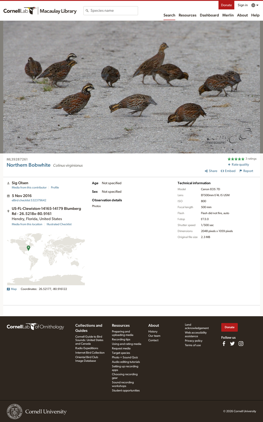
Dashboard (209, 15)
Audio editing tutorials (126, 361)
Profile (55, 187)
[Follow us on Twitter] (232, 343)
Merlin (228, 15)
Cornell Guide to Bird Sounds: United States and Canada (89, 340)
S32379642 (29, 200)
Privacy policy (193, 340)
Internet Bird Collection (90, 352)
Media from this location (27, 224)
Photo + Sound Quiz (125, 357)
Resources (187, 15)
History (153, 331)
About (242, 15)
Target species (121, 352)
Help (255, 15)
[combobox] (114, 10)
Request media (121, 348)
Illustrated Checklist (59, 224)
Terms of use (193, 345)
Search (169, 15)
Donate (226, 5)
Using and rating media (126, 344)
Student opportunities (126, 390)
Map (12, 289)
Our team (154, 335)
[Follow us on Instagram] (241, 343)
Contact (153, 340)
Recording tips (121, 339)
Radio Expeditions (86, 348)
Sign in (243, 5)
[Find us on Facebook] (223, 343)
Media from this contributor (29, 187)
